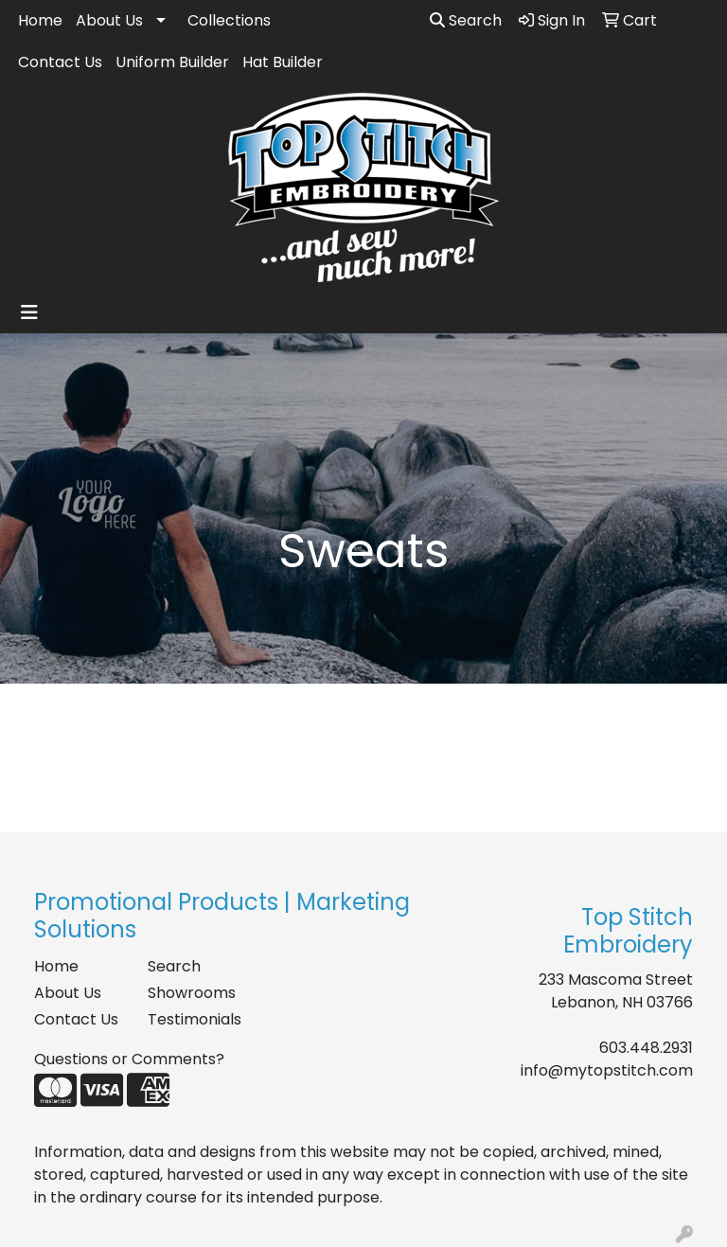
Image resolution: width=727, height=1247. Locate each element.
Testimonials (193, 1019)
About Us (109, 20)
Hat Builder (282, 62)
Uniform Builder (172, 62)
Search (466, 20)
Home (40, 20)
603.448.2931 (646, 1048)
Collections (229, 20)
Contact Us (60, 62)
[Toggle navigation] (29, 312)
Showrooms (192, 993)
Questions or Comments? (129, 1059)
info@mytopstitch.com (607, 1070)
